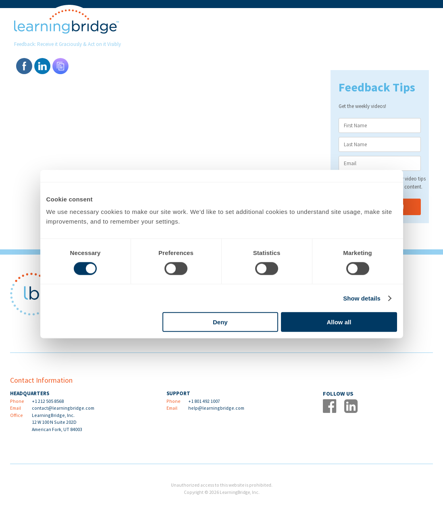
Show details (362, 297)
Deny (220, 322)
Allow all (339, 322)
